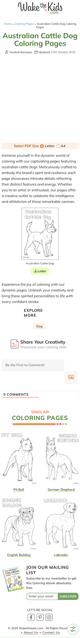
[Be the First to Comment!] (33, 365)
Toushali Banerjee (20, 52)
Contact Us (51, 632)
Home (7, 23)
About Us (31, 632)
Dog (39, 326)
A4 (60, 146)
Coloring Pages (24, 23)
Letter (47, 146)
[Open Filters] (73, 629)
